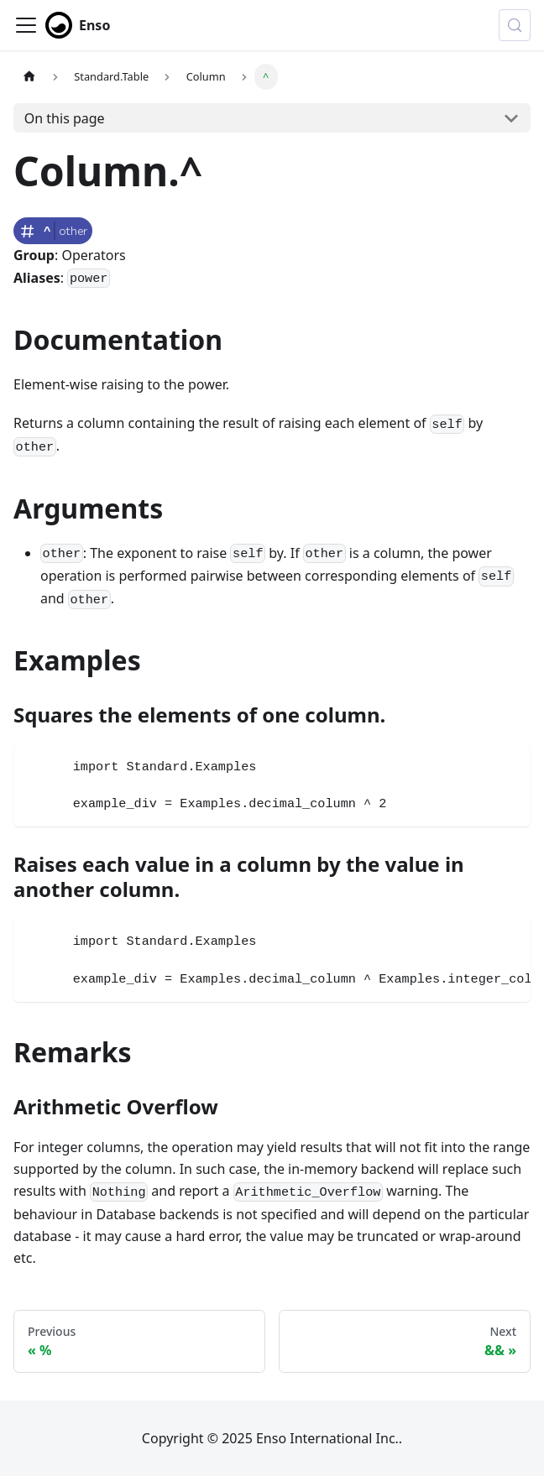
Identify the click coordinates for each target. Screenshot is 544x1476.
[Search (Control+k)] (515, 25)
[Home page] (29, 77)
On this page (64, 118)
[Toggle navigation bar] (26, 25)
